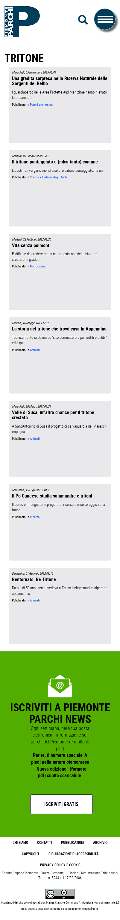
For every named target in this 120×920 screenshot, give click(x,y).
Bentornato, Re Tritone (34, 579)
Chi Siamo (20, 842)
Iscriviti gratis (61, 804)
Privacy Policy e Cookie (60, 864)
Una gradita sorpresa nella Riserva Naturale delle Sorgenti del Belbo (59, 81)
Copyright (31, 853)
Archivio (100, 842)
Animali (35, 350)
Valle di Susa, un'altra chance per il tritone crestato (53, 415)
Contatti (44, 842)
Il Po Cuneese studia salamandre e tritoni (52, 495)
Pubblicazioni (72, 842)
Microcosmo (38, 266)
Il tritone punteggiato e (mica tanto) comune (55, 161)
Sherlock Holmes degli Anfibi (49, 177)
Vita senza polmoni (30, 245)
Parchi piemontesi (41, 104)
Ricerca (35, 517)
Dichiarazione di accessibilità (73, 853)
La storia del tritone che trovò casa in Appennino (59, 328)
